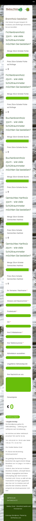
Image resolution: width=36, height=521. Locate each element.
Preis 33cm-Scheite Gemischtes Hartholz (15, 231)
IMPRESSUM (11, 498)
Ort (9, 322)
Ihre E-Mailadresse (15, 332)
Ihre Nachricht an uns (15, 374)
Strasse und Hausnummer (17, 301)
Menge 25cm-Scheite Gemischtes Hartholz (15, 264)
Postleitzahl (12, 311)
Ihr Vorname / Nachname (17, 290)
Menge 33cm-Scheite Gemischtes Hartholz (15, 218)
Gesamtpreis (12, 397)
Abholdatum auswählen (16, 353)
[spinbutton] (18, 55)
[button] (30, 54)
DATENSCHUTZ (12, 500)
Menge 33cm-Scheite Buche (18, 137)
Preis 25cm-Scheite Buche (17, 187)
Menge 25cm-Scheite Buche (18, 177)
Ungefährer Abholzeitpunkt (17, 364)
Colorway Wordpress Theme (14, 515)
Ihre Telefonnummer (15, 343)
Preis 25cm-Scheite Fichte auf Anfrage (17, 105)
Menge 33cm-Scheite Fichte (18, 51)
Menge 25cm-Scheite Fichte (18, 94)
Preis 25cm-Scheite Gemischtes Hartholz (15, 277)
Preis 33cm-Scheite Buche (17, 147)
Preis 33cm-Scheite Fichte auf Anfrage (17, 63)
